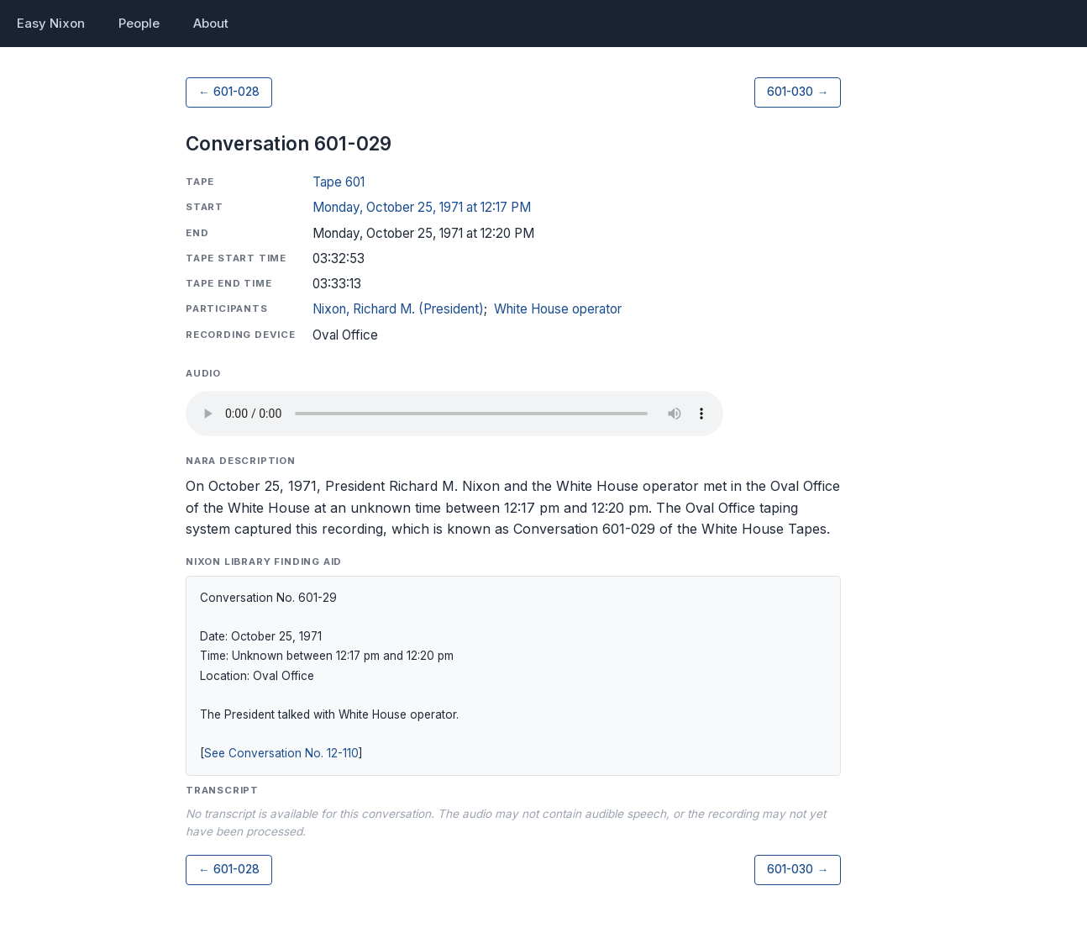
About (210, 23)
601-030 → (797, 91)
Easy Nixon (51, 23)
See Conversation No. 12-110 (281, 753)
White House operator (558, 309)
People (139, 23)
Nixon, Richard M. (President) (398, 309)
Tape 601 (338, 182)
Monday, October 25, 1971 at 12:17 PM (421, 207)
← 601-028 (229, 91)
